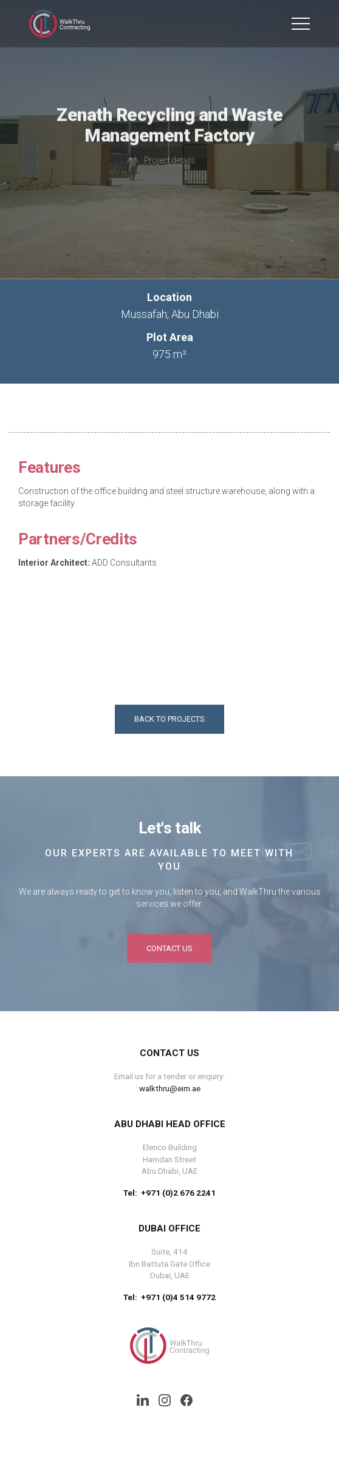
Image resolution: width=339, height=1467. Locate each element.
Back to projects (169, 718)
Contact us (169, 948)
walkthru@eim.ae (169, 1088)
